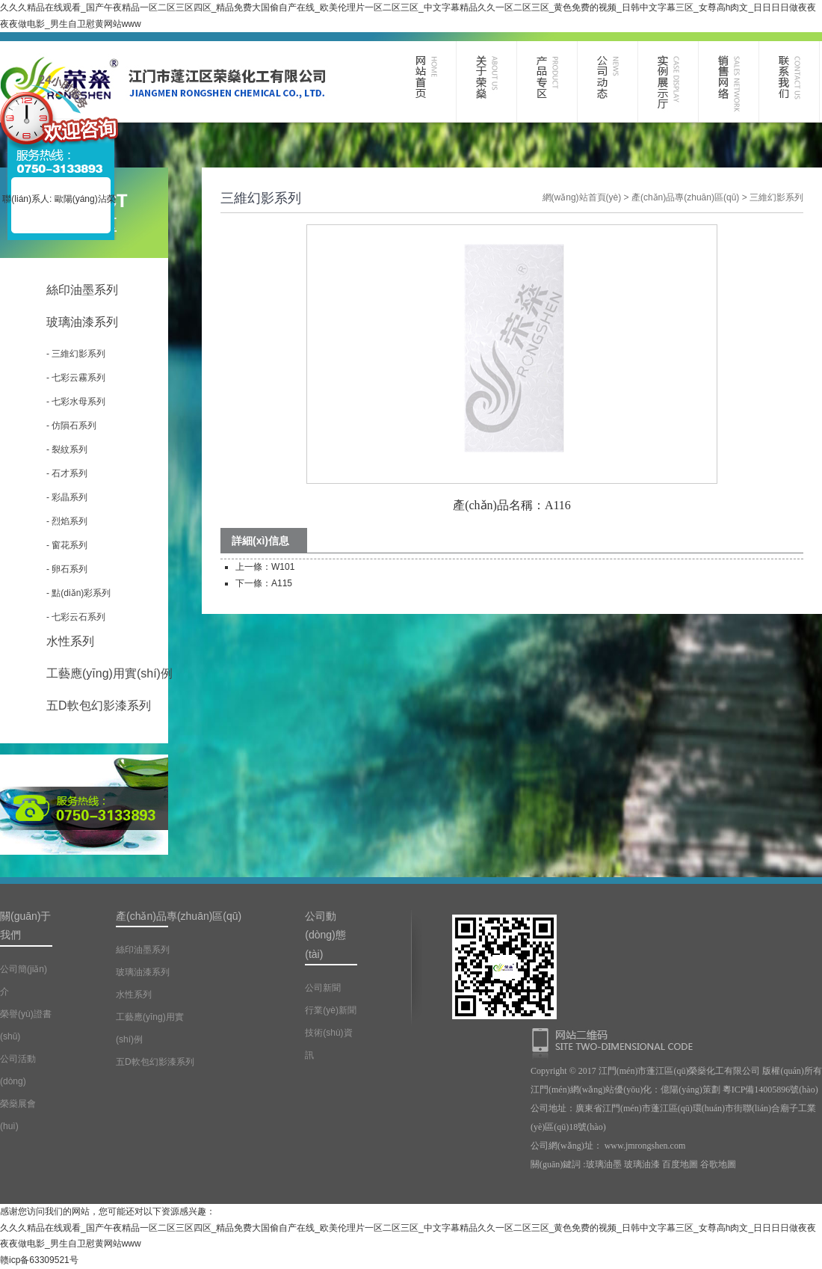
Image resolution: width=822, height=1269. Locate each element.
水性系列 (70, 641)
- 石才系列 (66, 473)
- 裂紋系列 (66, 449)
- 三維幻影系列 (75, 353)
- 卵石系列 (66, 569)
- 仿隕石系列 (71, 425)
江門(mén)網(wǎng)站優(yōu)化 (591, 1089)
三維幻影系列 (776, 197)
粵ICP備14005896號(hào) (770, 1089)
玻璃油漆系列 (82, 322)
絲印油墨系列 (82, 289)
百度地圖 (680, 1164)
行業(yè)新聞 (330, 1010)
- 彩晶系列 (66, 497)
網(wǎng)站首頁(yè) (582, 197)
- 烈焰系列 (66, 521)
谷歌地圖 (718, 1164)
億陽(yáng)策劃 (690, 1089)
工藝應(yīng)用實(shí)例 (109, 673)
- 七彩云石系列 (75, 617)
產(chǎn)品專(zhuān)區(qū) (685, 197)
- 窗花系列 (66, 545)
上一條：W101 (264, 567)
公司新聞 (323, 988)
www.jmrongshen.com (645, 1145)
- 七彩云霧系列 (75, 377)
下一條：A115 (263, 583)
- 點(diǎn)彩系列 (78, 593)
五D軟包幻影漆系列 (98, 705)
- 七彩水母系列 (75, 401)
